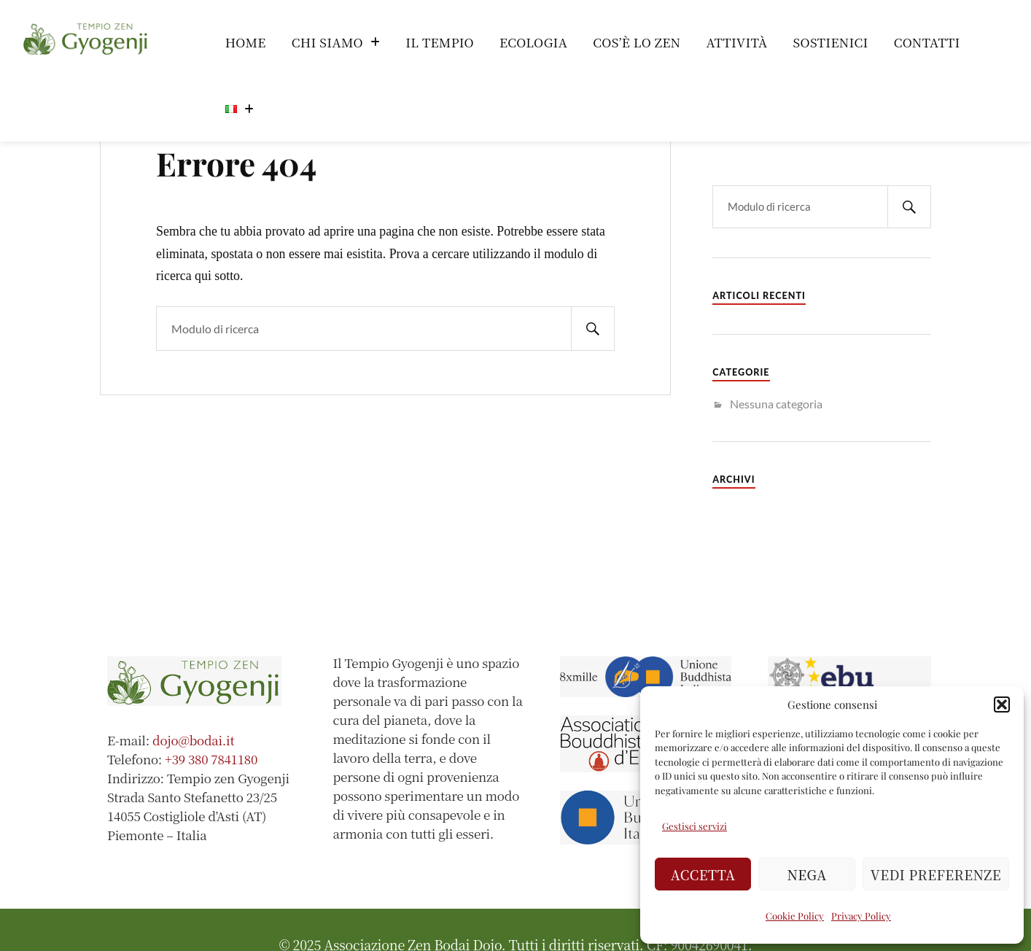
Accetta (703, 874)
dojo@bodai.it (193, 740)
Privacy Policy (861, 915)
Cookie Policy (795, 915)
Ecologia (533, 42)
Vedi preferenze (936, 874)
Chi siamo (336, 42)
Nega (807, 874)
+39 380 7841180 (211, 759)
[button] (1002, 704)
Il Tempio (439, 42)
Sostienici (830, 42)
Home (245, 42)
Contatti (927, 42)
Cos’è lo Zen (636, 42)
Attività (736, 42)
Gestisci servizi (694, 826)
